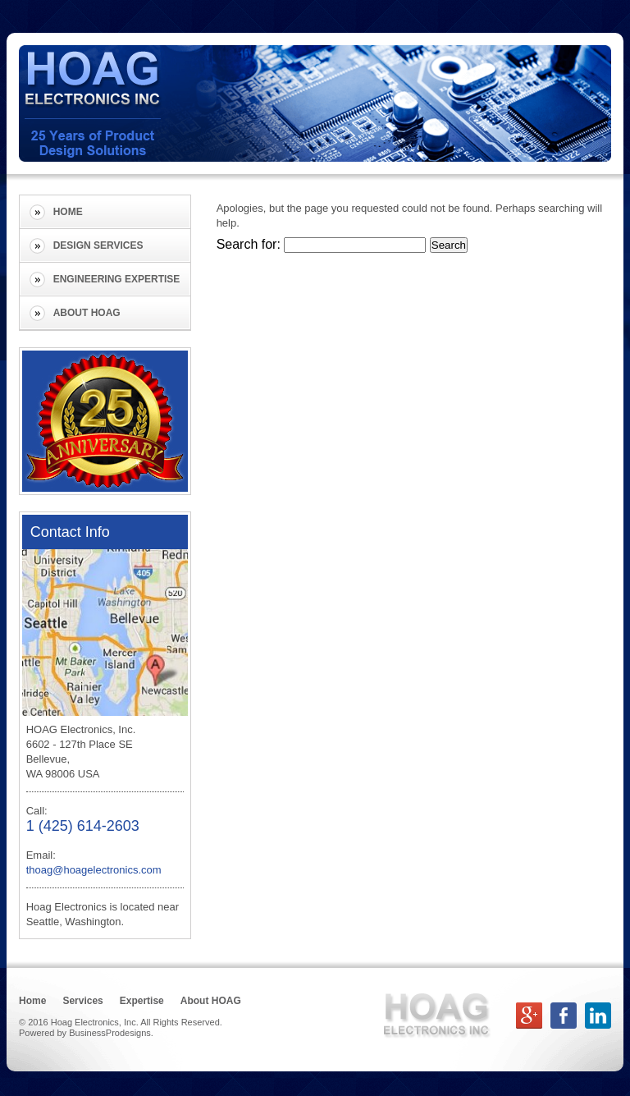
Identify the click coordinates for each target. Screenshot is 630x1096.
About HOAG (87, 313)
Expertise (142, 1001)
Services (82, 1001)
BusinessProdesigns (110, 1033)
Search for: (249, 244)
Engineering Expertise (116, 279)
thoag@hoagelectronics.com (94, 870)
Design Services (98, 245)
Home (68, 212)
